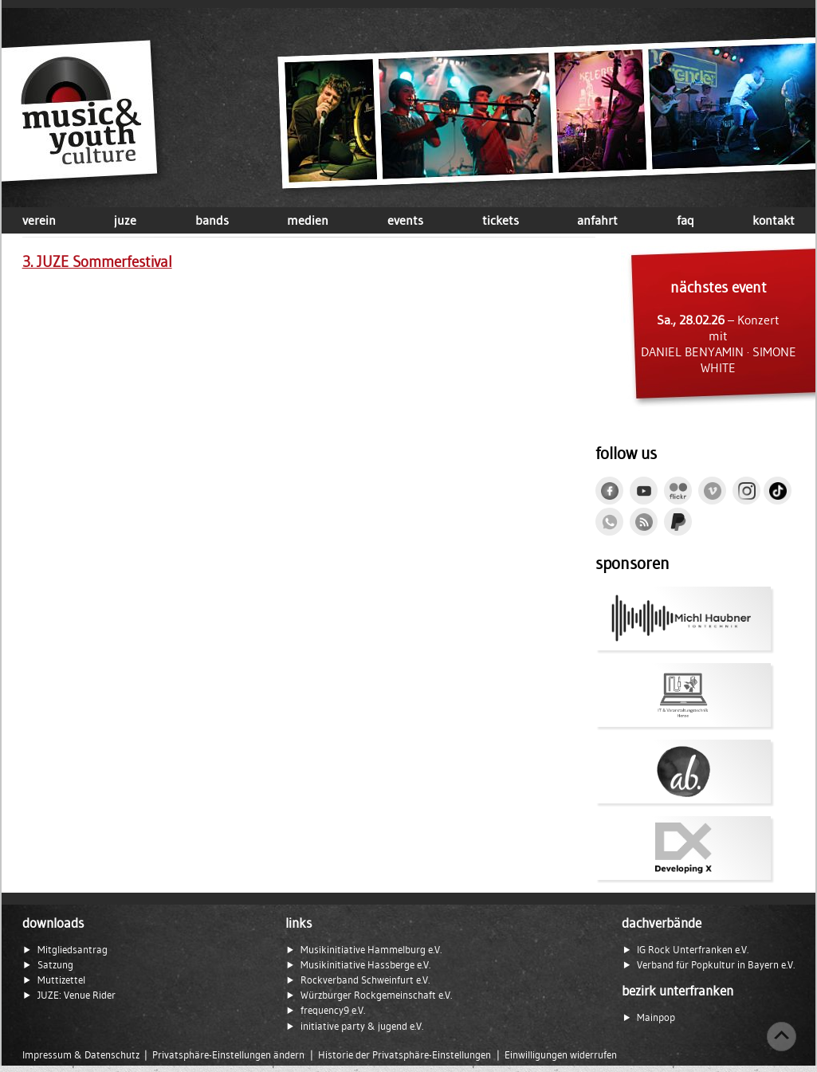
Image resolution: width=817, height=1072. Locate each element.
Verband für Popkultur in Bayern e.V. (716, 965)
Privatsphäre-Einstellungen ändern (228, 1055)
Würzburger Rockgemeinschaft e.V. (376, 995)
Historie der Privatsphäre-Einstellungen (404, 1055)
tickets (500, 220)
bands (212, 220)
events (405, 220)
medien (307, 220)
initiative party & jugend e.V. (361, 1026)
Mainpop (656, 1017)
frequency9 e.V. (332, 1010)
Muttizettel (61, 980)
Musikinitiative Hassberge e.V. (365, 965)
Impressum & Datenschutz (80, 1055)
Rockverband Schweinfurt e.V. (365, 980)
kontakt (773, 220)
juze (125, 220)
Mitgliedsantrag (72, 950)
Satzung (55, 965)
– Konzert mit (718, 326)
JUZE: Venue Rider (76, 995)
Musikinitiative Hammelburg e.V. (371, 950)
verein (39, 220)
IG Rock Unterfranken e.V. (692, 950)
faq (685, 220)
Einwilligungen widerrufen (561, 1055)
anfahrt (597, 220)
